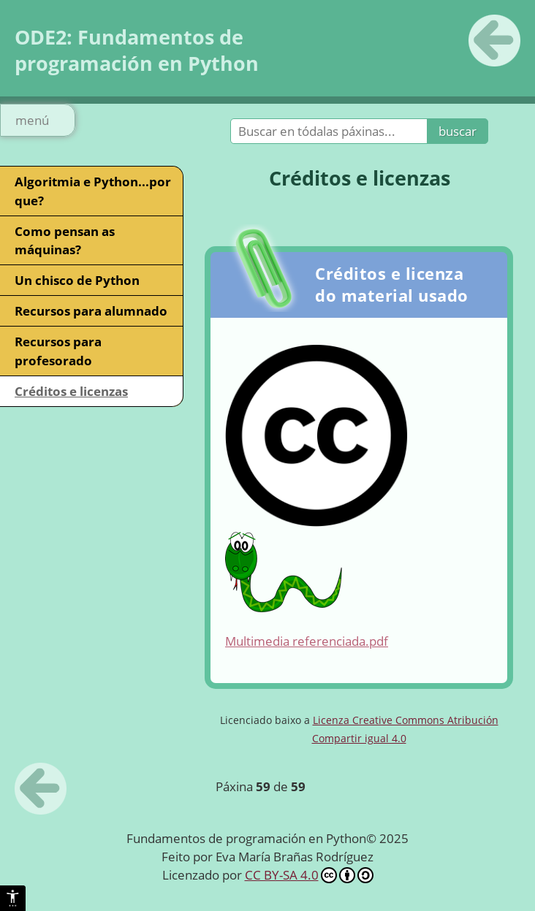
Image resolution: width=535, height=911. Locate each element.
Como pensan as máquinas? (65, 240)
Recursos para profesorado (58, 350)
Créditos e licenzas (71, 391)
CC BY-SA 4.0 (309, 874)
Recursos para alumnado (91, 310)
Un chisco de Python (77, 280)
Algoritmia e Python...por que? (93, 190)
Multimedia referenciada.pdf (306, 641)
